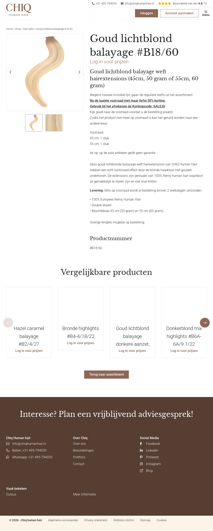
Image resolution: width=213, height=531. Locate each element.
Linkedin (149, 450)
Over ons (79, 444)
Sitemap (145, 520)
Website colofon (124, 520)
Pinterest (149, 457)
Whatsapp (29, 457)
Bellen (26, 450)
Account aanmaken (179, 13)
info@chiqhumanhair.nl (137, 3)
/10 (182, 3)
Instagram (150, 464)
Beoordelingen (83, 450)
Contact (78, 464)
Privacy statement (95, 520)
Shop (18, 29)
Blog (146, 471)
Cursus (11, 494)
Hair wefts (28, 29)
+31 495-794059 (104, 3)
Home (9, 29)
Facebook (150, 444)
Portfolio (79, 457)
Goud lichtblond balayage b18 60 (54, 29)
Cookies (162, 520)
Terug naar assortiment (106, 374)
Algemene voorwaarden (63, 520)
